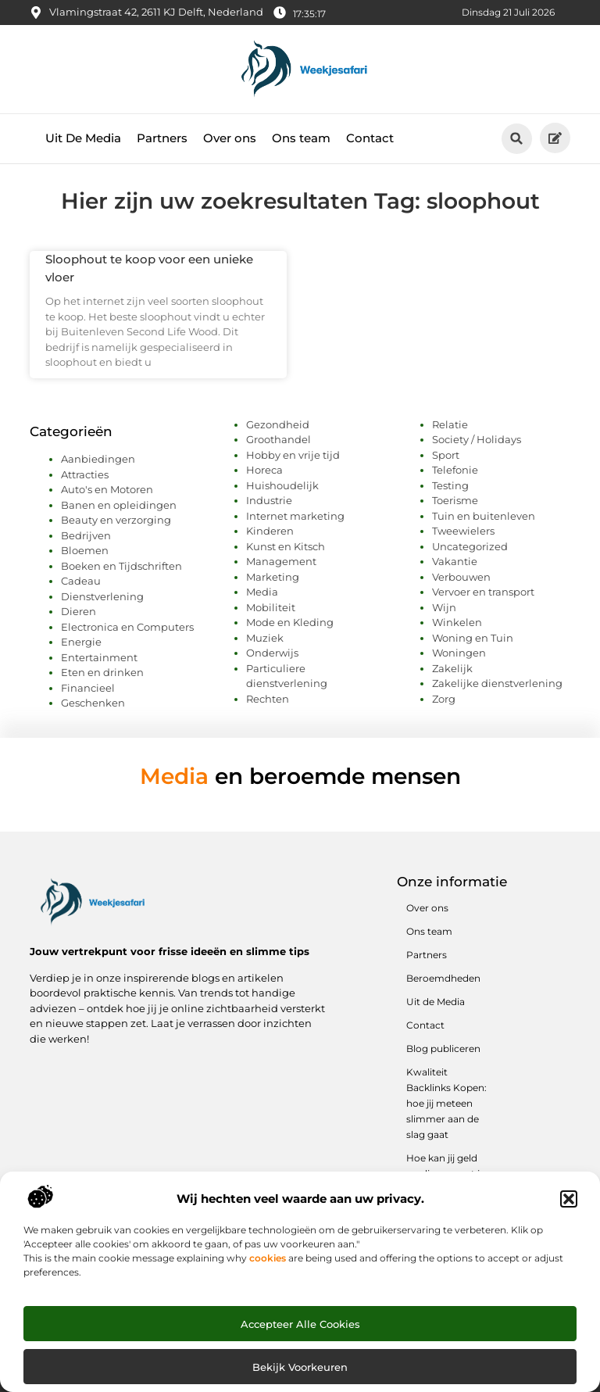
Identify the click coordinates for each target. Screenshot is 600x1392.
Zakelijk (452, 668)
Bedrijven (86, 535)
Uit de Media (435, 1001)
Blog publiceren (443, 1048)
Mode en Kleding (290, 622)
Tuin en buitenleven (483, 516)
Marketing (272, 577)
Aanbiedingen (98, 459)
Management (281, 561)
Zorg (443, 698)
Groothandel (278, 439)
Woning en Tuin (472, 638)
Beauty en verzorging (116, 520)
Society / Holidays (476, 439)
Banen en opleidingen (119, 505)
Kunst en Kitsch (285, 546)
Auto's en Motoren (107, 489)
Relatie (450, 424)
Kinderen (270, 530)
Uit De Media (83, 138)
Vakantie (454, 561)
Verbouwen (461, 577)
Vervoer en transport (483, 591)
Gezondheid (277, 424)
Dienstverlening (102, 596)
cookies (267, 1258)
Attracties (85, 474)
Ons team (301, 138)
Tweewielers (463, 530)
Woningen (459, 652)
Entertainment (99, 657)
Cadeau (81, 580)
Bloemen (85, 550)
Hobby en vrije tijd (293, 455)
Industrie (269, 500)
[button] (569, 1199)
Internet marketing (295, 516)
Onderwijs (272, 652)
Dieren (78, 611)
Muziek (265, 638)
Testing (450, 485)
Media (262, 591)
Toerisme (455, 500)
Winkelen (457, 622)
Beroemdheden (443, 978)
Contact (370, 138)
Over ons (229, 138)
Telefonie (455, 469)
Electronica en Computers (127, 627)
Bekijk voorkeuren (300, 1367)
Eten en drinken (102, 672)
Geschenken (93, 702)
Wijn (444, 607)
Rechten (267, 698)
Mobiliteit (270, 607)
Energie (81, 641)
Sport (445, 455)
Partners (162, 138)
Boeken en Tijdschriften (121, 566)
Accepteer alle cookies (300, 1324)
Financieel (88, 688)
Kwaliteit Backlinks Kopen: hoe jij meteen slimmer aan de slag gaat (446, 1103)
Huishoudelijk (282, 485)
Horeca (264, 469)
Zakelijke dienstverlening (497, 683)
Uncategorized (470, 546)
